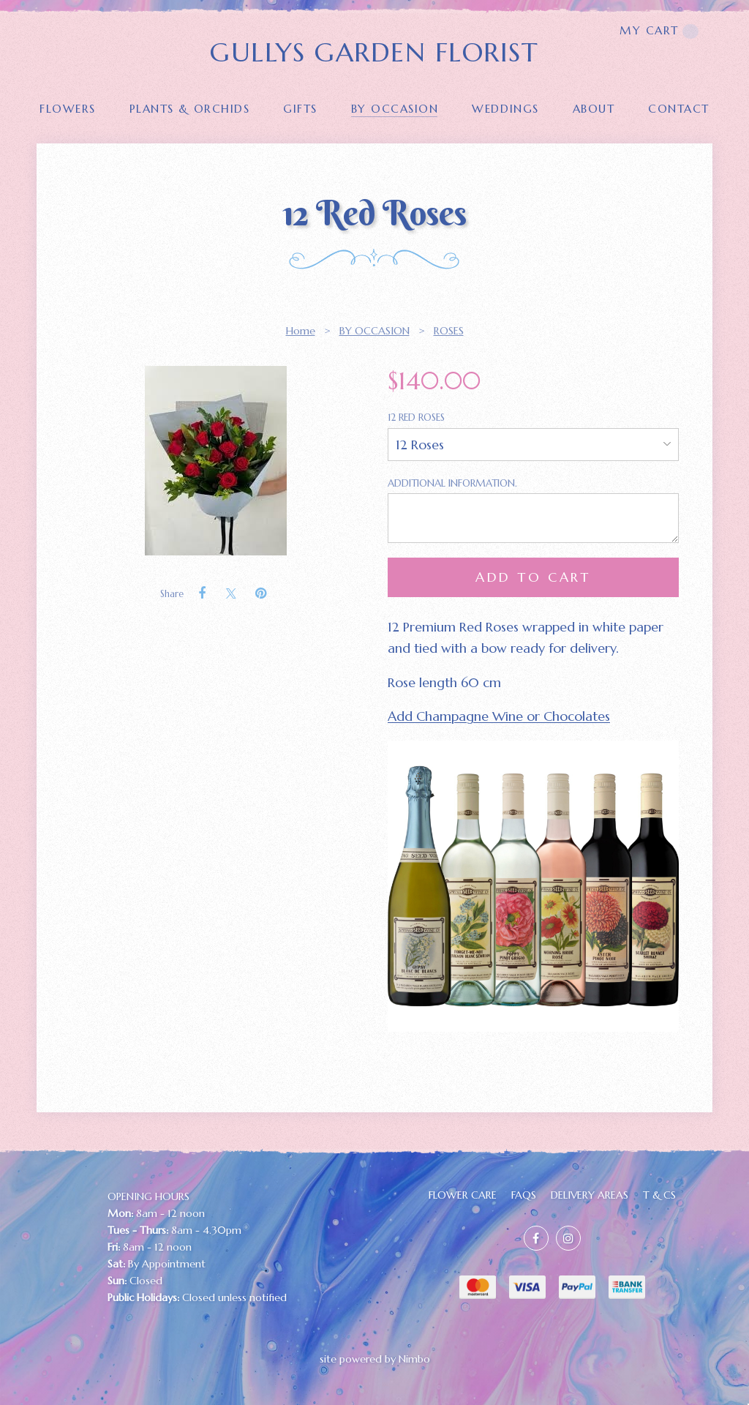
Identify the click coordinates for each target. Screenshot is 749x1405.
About (594, 109)
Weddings (505, 109)
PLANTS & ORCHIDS (189, 109)
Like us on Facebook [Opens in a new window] (536, 1238)
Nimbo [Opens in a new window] (414, 1358)
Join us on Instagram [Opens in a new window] (568, 1238)
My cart (659, 31)
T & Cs (659, 1195)
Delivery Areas (589, 1195)
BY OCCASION (395, 109)
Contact (679, 109)
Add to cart (533, 577)
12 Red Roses (418, 417)
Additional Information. (452, 483)
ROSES (449, 330)
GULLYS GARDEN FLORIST (374, 52)
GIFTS (300, 109)
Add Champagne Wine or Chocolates (499, 716)
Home (300, 330)
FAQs (523, 1195)
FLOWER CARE (463, 1195)
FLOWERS (67, 109)
